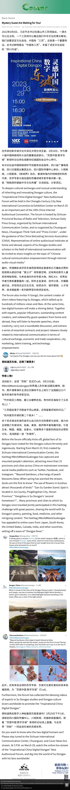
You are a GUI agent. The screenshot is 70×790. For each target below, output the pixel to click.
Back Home (8, 18)
